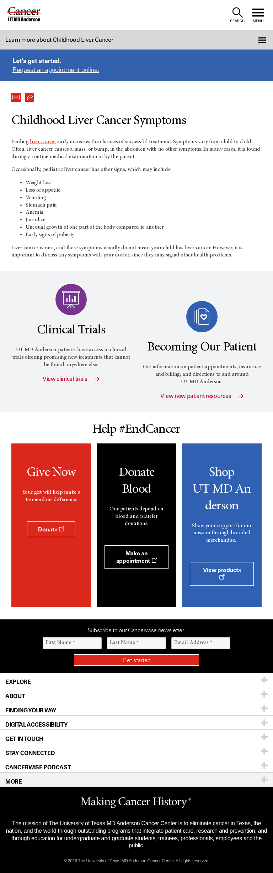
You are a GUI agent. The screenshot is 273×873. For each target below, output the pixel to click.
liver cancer (43, 142)
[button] (252, 40)
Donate (51, 529)
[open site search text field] (237, 15)
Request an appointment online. (55, 70)
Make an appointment (136, 557)
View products (222, 573)
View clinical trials (71, 378)
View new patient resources (201, 396)
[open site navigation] (258, 15)
